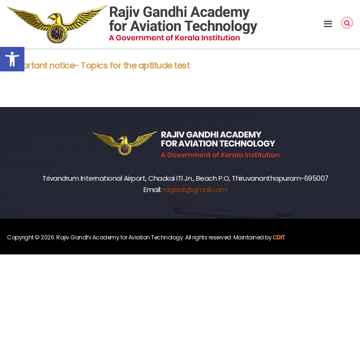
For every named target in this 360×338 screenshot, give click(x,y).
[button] (12, 59)
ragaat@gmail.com (195, 189)
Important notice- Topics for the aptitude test (98, 65)
